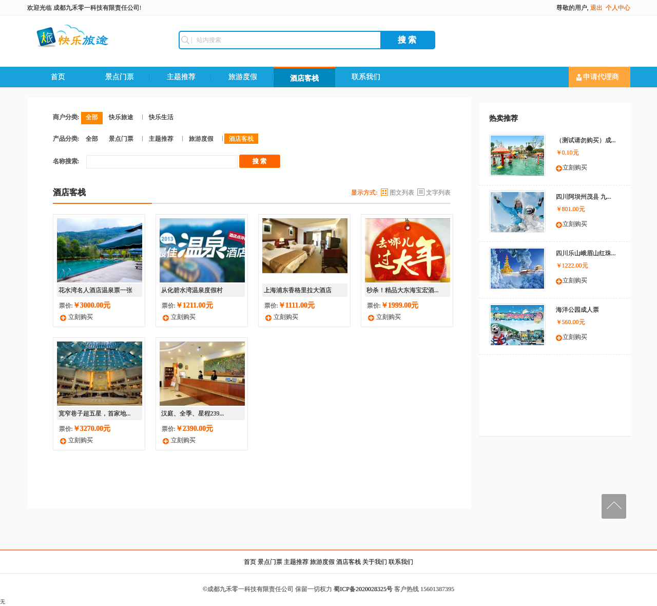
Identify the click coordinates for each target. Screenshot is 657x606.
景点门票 (119, 77)
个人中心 (618, 7)
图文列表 (402, 192)
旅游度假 (242, 77)
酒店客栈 (304, 78)
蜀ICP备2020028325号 (363, 589)
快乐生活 (161, 117)
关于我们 (374, 561)
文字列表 (438, 192)
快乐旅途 (121, 117)
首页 (58, 77)
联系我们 (366, 77)
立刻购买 (80, 316)
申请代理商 (598, 77)
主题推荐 (181, 77)
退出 (596, 7)
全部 (92, 117)
